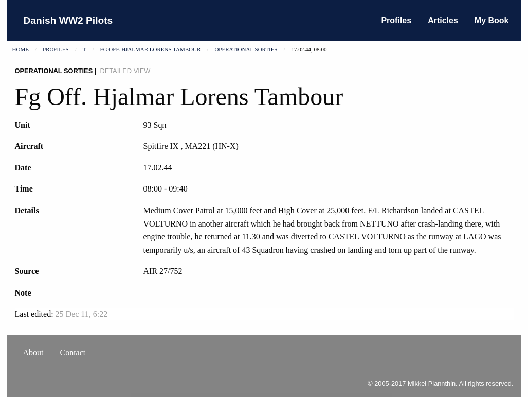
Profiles (396, 20)
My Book (492, 20)
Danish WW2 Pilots (68, 20)
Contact (73, 352)
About (33, 352)
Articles (443, 20)
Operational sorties (245, 49)
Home (20, 49)
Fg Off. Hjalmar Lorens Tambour (150, 49)
